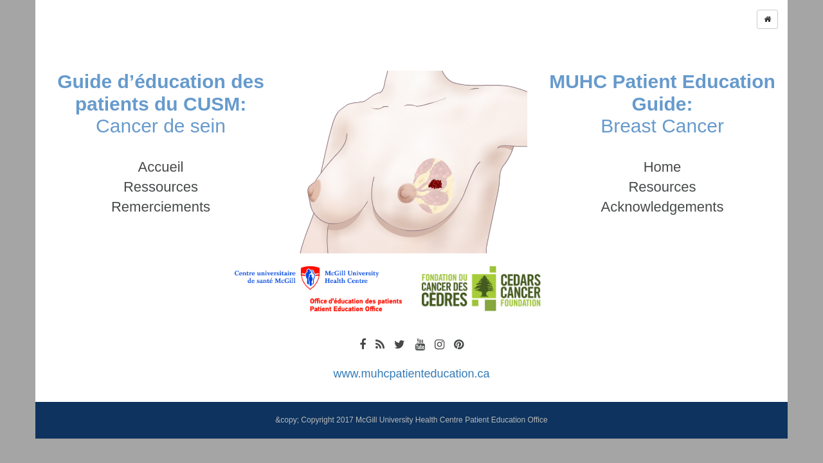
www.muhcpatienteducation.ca (411, 373)
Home (663, 167)
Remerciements (160, 207)
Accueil (161, 167)
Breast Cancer (662, 103)
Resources (662, 187)
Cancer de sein (160, 103)
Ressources (160, 187)
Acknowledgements (662, 207)
